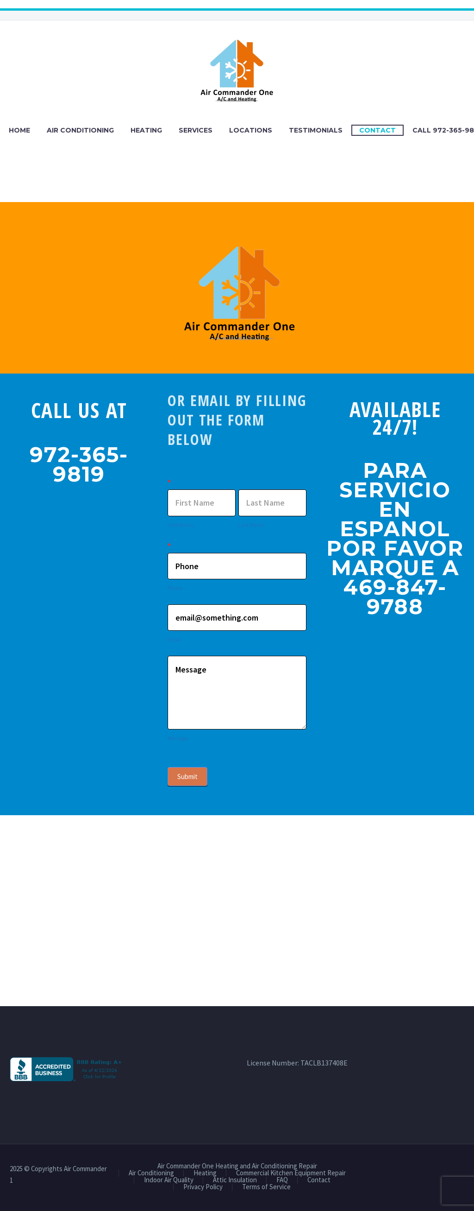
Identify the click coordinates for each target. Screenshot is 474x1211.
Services (195, 130)
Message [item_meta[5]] (237, 692)
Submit (187, 776)
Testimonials (316, 130)
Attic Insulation (235, 1180)
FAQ (282, 1180)
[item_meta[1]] (202, 502)
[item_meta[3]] (237, 603)
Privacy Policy (203, 1187)
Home (19, 130)
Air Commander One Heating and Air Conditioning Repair (237, 1166)
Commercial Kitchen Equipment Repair (291, 1173)
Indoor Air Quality (168, 1180)
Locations (250, 130)
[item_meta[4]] (237, 566)
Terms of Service (266, 1187)
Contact (377, 130)
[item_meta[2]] (272, 502)
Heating (146, 130)
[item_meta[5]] (237, 655)
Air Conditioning (80, 130)
